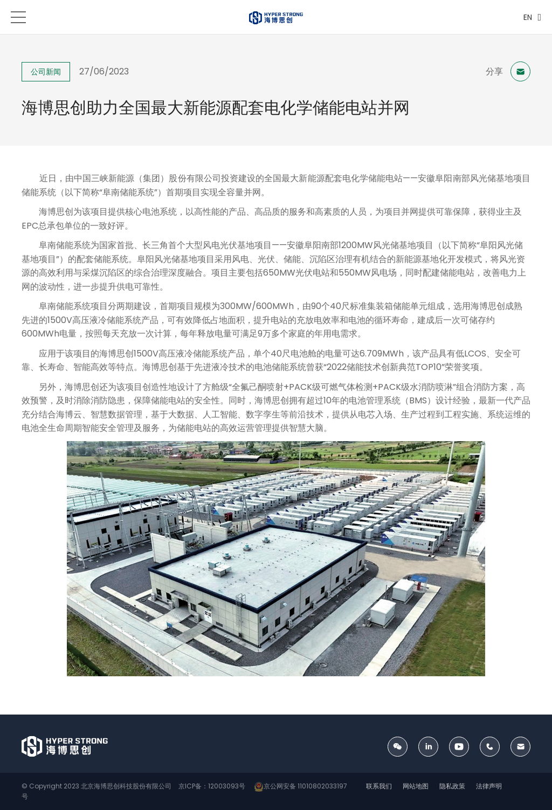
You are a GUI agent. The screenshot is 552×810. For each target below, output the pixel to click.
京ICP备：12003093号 (211, 786)
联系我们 (379, 786)
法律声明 (489, 786)
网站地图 (416, 786)
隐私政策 (452, 786)
